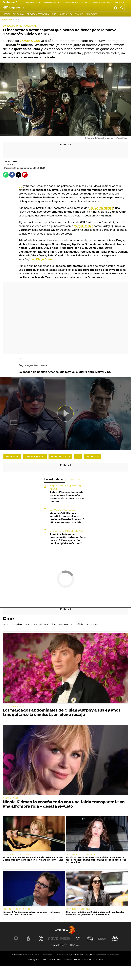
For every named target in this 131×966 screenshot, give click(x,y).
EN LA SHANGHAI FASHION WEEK (67, 531)
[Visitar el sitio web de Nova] (53, 938)
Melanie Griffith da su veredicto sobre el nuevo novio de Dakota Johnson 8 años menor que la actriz (67, 518)
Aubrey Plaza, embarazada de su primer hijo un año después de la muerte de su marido (67, 497)
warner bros (92, 456)
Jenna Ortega (68, 2)
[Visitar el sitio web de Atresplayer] (59, 945)
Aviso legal (32, 959)
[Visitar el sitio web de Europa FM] (103, 938)
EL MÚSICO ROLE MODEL (62, 510)
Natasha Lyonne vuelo (52, 2)
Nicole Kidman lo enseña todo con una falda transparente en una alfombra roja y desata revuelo (64, 804)
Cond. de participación (82, 959)
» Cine (16, 20)
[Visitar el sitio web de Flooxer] (75, 945)
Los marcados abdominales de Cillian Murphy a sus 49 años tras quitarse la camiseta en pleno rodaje (61, 712)
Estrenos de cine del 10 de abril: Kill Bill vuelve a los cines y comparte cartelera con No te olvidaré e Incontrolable (33, 858)
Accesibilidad (97, 959)
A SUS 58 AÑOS (11, 798)
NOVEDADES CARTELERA (16, 854)
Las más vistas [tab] (54, 479)
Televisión (18, 14)
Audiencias (91, 14)
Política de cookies (64, 959)
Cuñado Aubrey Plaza (101, 2)
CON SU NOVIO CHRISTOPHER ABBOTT (66, 487)
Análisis (79, 14)
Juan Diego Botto (34, 456)
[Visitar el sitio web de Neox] (41, 938)
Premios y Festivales (38, 14)
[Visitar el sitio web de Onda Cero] (90, 938)
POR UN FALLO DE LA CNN (16, 909)
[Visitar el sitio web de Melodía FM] (115, 938)
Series (7, 14)
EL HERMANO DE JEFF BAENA (81, 854)
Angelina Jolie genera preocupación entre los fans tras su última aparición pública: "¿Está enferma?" (68, 539)
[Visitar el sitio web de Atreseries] (78, 938)
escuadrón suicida (60, 456)
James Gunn (12, 456)
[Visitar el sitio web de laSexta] (28, 938)
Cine (54, 14)
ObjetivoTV (7, 20)
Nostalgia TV (65, 14)
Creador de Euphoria (120, 2)
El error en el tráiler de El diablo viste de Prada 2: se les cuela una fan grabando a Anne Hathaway (95, 913)
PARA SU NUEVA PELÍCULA (16, 706)
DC (78, 456)
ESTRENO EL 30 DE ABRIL (79, 909)
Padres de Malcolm (83, 2)
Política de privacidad (46, 959)
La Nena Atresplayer (33, 2)
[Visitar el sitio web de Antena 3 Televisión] (16, 938)
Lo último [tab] (74, 479)
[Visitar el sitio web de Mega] (65, 938)
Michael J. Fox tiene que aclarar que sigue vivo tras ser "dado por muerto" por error (32, 913)
